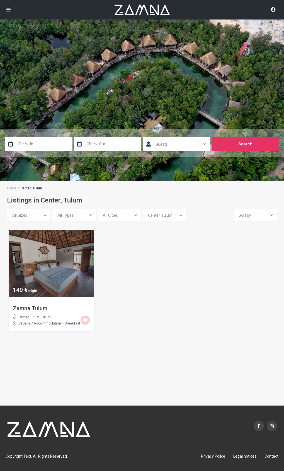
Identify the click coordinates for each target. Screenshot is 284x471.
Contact (271, 456)
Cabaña (24, 323)
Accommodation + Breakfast (57, 323)
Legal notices (244, 456)
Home (11, 188)
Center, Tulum (29, 317)
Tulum (46, 317)
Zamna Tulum (30, 308)
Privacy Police (213, 456)
